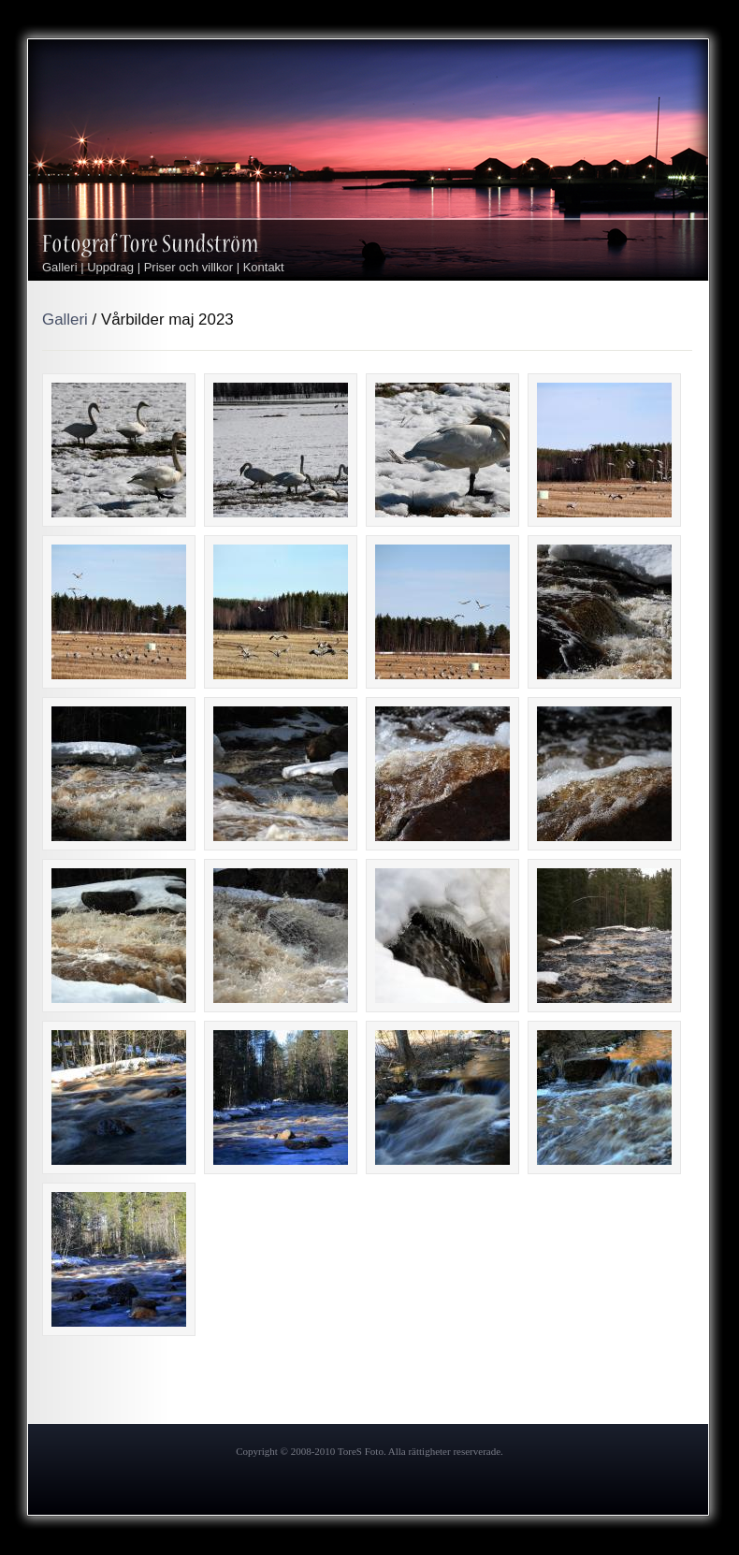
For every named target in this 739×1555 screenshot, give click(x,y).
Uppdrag (110, 267)
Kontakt (263, 267)
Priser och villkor (188, 267)
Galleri (60, 267)
